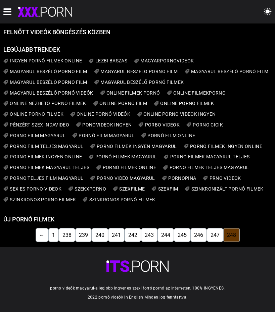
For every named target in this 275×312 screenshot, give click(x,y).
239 (83, 235)
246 (198, 235)
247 (215, 235)
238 (67, 235)
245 (182, 235)
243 (149, 235)
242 (132, 235)
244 (165, 235)
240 (99, 235)
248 (231, 235)
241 (116, 235)
